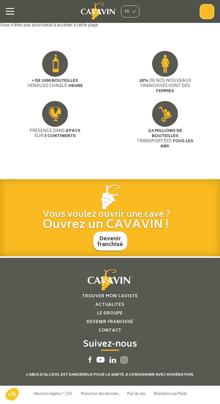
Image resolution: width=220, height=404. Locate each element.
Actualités (109, 304)
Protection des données (100, 393)
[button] (12, 394)
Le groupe (110, 313)
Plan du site (136, 393)
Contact (110, 330)
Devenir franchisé (110, 242)
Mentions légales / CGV (53, 393)
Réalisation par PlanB (170, 393)
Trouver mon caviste (110, 296)
